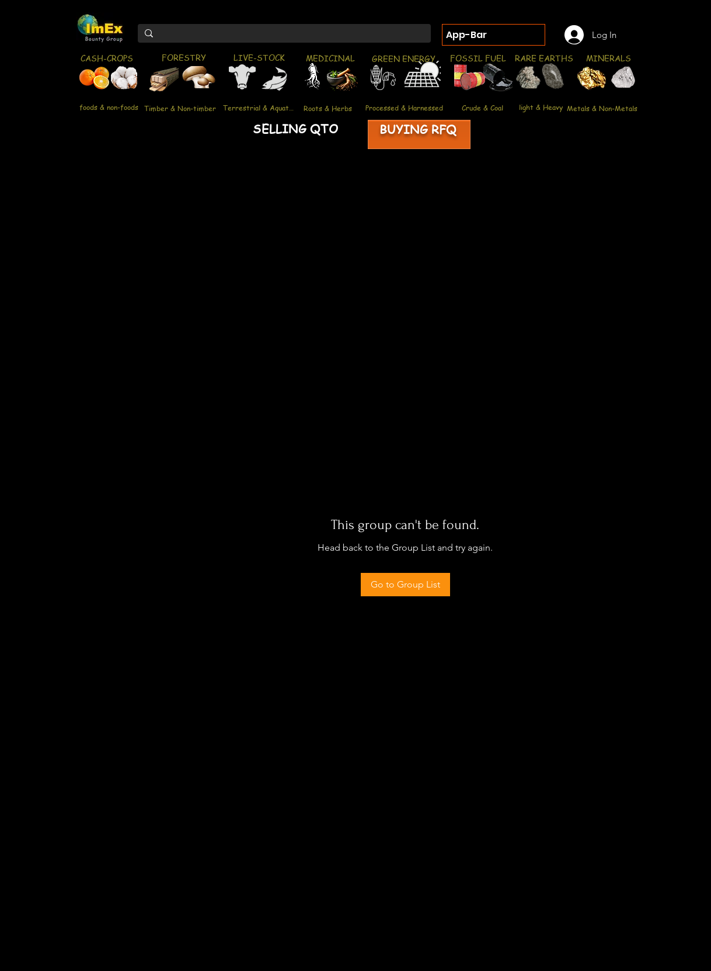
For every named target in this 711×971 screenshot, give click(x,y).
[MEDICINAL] (330, 58)
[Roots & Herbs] (328, 108)
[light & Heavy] (541, 107)
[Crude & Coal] (482, 108)
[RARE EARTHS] (543, 58)
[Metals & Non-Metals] (602, 108)
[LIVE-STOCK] (259, 57)
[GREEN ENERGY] (403, 58)
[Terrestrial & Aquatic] (258, 108)
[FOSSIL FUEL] (477, 58)
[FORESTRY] (183, 57)
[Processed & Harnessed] (404, 108)
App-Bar (466, 35)
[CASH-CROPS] (106, 58)
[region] (90, 79)
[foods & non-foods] (108, 107)
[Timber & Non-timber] (180, 108)
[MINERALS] (608, 58)
